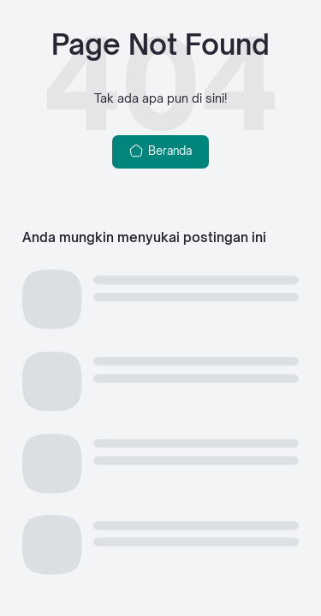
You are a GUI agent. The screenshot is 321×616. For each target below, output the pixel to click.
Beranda (160, 150)
